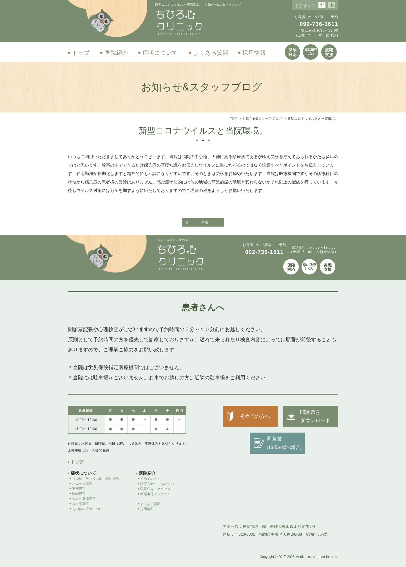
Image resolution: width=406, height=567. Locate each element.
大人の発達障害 (84, 499)
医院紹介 (116, 53)
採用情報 (254, 53)
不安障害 (79, 489)
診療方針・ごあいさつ (157, 484)
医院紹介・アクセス (155, 489)
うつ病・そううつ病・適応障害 (95, 478)
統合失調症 (80, 504)
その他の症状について (89, 509)
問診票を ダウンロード (315, 416)
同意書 (284, 443)
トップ (81, 53)
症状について (160, 53)
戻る (204, 222)
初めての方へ (150, 479)
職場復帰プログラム (157, 494)
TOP (233, 119)
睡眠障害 (79, 494)
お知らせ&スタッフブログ (262, 119)
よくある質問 (211, 53)
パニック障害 (82, 484)
